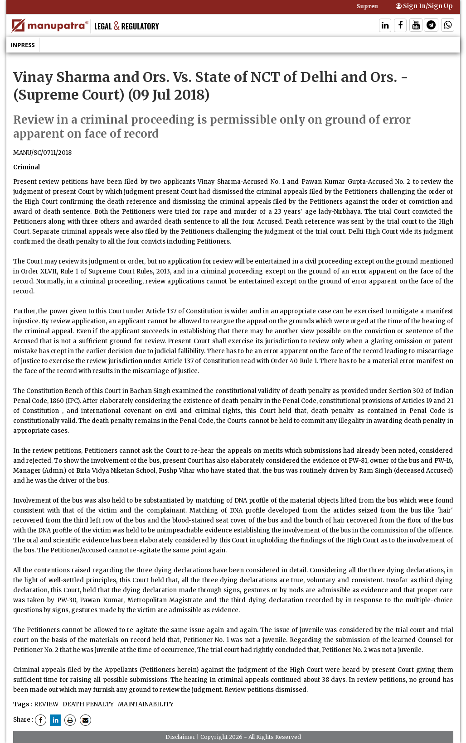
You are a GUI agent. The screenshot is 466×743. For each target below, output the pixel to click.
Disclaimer (180, 736)
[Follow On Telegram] (431, 26)
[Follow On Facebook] (400, 26)
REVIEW (46, 704)
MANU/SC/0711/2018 (42, 153)
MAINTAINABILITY (145, 704)
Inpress (23, 45)
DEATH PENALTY (87, 704)
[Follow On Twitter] (415, 26)
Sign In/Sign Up (424, 6)
